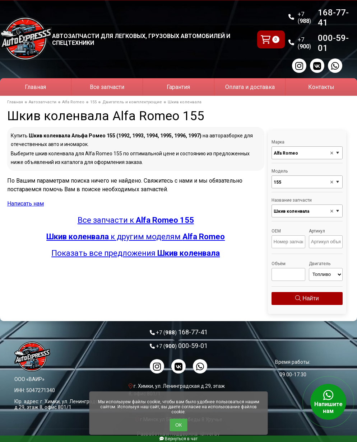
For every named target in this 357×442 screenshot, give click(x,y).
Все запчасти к (136, 220)
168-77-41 (323, 18)
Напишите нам (328, 402)
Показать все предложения (135, 253)
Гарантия (178, 87)
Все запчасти (107, 87)
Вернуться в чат (178, 438)
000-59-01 (323, 43)
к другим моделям (135, 236)
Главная (35, 87)
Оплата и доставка (250, 87)
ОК (178, 425)
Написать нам (25, 203)
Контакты (321, 87)
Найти (307, 298)
